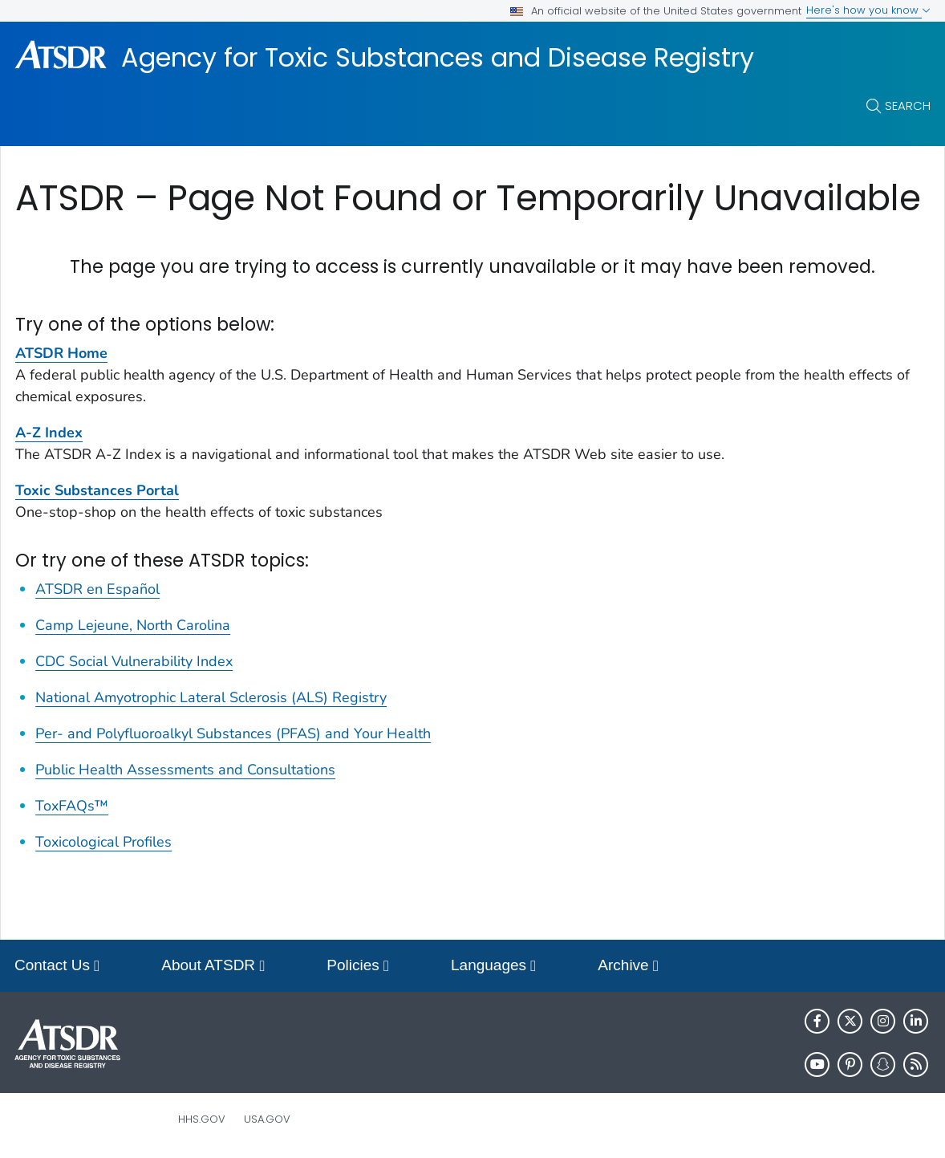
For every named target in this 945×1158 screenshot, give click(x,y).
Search (908, 105)
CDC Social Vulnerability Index (134, 661)
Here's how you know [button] (868, 10)
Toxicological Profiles (103, 841)
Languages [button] (493, 966)
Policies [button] (357, 966)
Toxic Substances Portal (97, 490)
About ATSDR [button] (213, 966)
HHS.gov (201, 1119)
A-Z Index (49, 432)
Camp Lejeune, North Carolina (132, 625)
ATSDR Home (61, 353)
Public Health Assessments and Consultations (185, 769)
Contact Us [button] (56, 966)
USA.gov (267, 1119)
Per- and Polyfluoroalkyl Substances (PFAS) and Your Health (233, 733)
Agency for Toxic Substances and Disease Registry (437, 57)
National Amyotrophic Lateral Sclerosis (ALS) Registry (211, 697)
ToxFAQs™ (71, 805)
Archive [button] (628, 966)
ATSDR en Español (97, 589)
